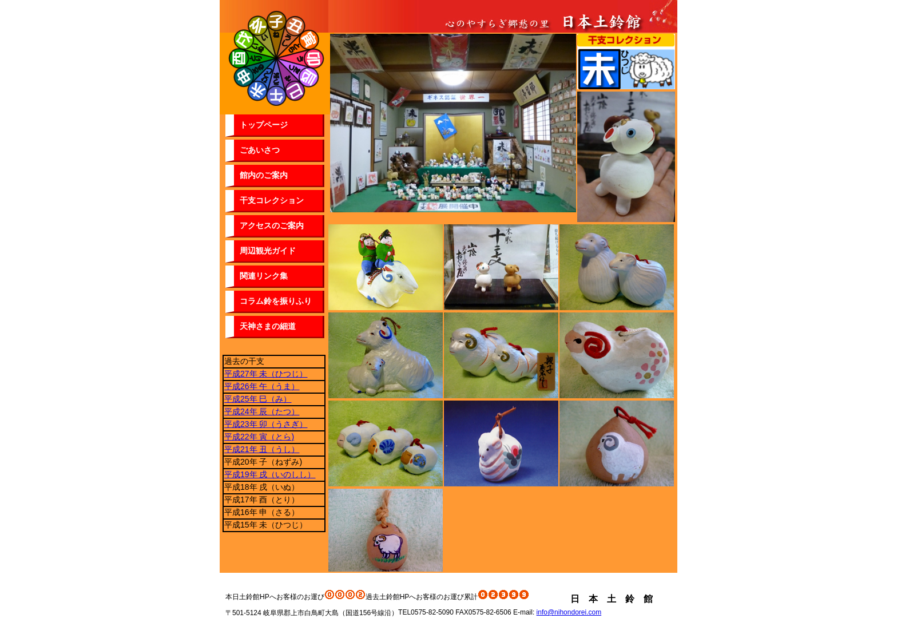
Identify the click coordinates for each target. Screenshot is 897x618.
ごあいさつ (260, 149)
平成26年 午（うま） (261, 386)
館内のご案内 (264, 175)
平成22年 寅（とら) (259, 436)
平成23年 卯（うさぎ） (265, 424)
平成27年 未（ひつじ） (265, 373)
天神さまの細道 (268, 326)
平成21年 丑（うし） (261, 449)
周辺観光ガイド (268, 250)
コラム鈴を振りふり (276, 301)
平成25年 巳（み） (257, 398)
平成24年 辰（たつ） (261, 411)
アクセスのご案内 (272, 225)
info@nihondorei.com (569, 612)
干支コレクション (272, 200)
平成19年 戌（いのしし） (269, 474)
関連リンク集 (264, 275)
